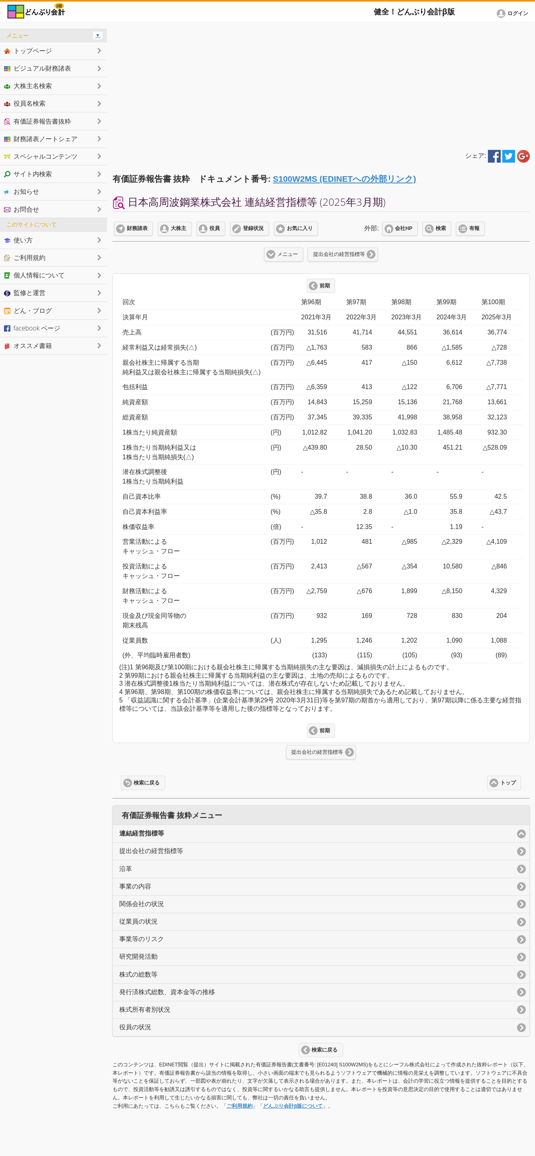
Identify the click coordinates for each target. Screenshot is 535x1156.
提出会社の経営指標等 (339, 254)
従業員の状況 (138, 921)
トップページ (28, 50)
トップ (508, 783)
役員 (214, 228)
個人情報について (34, 275)
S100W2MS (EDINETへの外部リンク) (344, 178)
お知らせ (21, 191)
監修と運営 (24, 292)
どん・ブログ (28, 310)
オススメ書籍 (28, 345)
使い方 (18, 240)
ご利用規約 (240, 1106)
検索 (441, 228)
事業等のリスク (141, 939)
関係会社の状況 (141, 903)
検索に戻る (147, 783)
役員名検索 (24, 103)
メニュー (287, 254)
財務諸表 (137, 228)
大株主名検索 (28, 85)
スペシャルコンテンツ (40, 156)
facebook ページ (32, 328)
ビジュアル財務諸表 (37, 68)
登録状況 (253, 228)
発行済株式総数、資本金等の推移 (167, 992)
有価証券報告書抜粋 (37, 121)
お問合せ (21, 209)
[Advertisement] (321, 84)
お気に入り (300, 228)
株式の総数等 (138, 974)
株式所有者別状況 (144, 1009)
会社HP (403, 228)
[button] (514, 13)
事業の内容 (135, 886)
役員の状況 (135, 1027)
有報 (474, 228)
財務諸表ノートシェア (40, 138)
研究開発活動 (138, 956)
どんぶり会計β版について (293, 1106)
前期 (325, 286)
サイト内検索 (28, 173)
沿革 (125, 868)
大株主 (178, 228)
